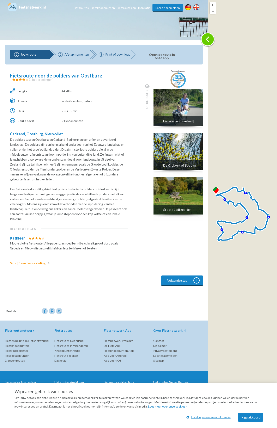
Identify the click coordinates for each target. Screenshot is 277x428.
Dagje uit (60, 360)
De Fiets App (112, 345)
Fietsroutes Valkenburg (119, 382)
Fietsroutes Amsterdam (20, 382)
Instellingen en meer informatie (208, 417)
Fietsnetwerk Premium (118, 340)
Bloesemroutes (15, 360)
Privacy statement (165, 350)
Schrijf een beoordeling (30, 263)
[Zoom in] (213, 5)
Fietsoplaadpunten (17, 355)
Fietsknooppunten (103, 8)
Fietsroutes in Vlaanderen (71, 345)
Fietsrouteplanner (16, 350)
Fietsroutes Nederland (69, 340)
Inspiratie (144, 8)
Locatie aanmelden (168, 8)
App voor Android (115, 355)
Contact (158, 340)
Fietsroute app (126, 8)
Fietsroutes (81, 8)
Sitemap (158, 360)
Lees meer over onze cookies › (167, 406)
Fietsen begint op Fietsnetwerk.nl (27, 340)
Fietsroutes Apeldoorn (69, 382)
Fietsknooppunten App (119, 350)
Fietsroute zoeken (66, 355)
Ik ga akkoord (250, 417)
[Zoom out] (213, 11)
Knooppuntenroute (67, 350)
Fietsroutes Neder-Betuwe (170, 382)
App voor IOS (112, 360)
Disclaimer (160, 345)
